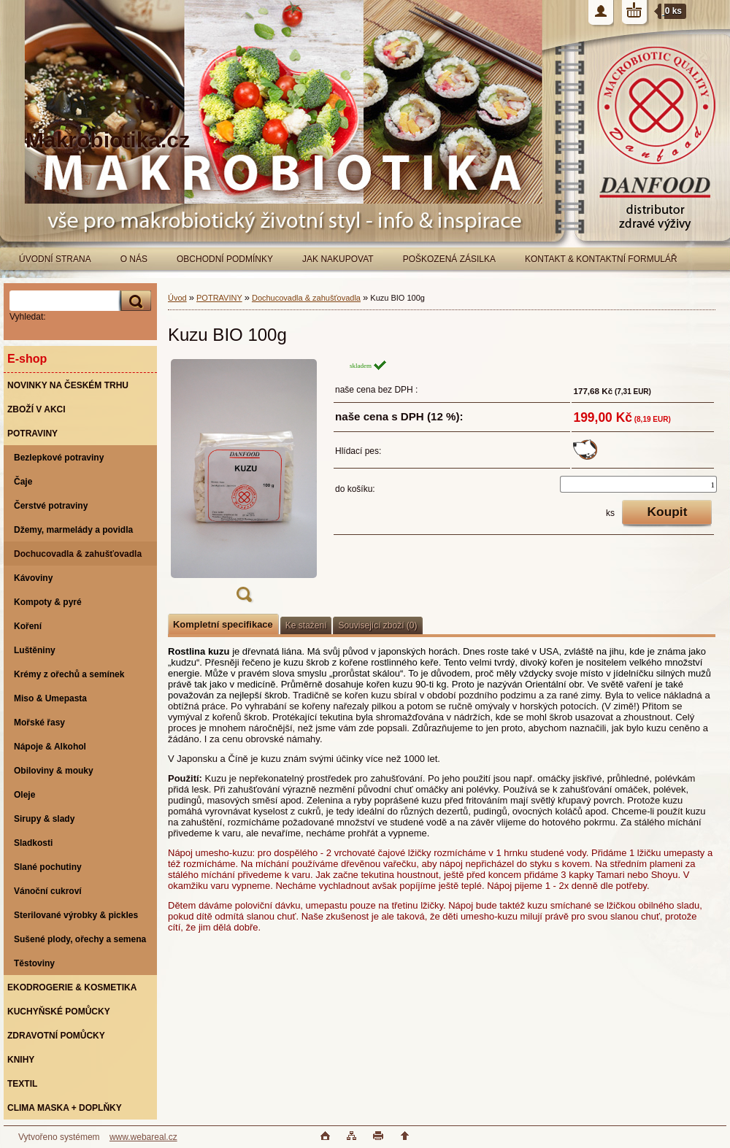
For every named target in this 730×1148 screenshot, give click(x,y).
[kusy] (638, 484)
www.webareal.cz (143, 1137)
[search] (133, 301)
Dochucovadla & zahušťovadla (306, 297)
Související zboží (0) (377, 625)
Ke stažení (306, 625)
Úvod (177, 297)
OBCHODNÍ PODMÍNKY (225, 259)
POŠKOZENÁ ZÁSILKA (449, 259)
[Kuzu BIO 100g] (244, 485)
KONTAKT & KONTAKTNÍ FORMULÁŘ (601, 259)
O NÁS (133, 259)
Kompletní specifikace (223, 624)
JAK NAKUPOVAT (338, 259)
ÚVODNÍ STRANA (55, 259)
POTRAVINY (219, 297)
